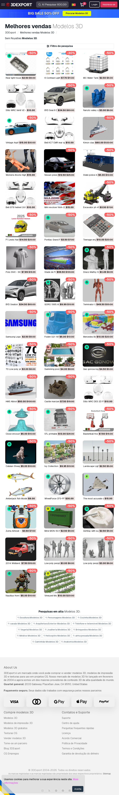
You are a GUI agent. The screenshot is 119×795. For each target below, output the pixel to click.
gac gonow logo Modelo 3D (97, 369)
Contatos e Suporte (76, 712)
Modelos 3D (10, 718)
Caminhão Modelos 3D (45, 641)
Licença (66, 733)
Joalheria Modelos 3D (58, 629)
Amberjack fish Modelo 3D (19, 498)
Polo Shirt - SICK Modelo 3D (20, 272)
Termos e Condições (73, 748)
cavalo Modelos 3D (19, 623)
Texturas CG (10, 733)
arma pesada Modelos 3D (87, 635)
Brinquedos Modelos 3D (87, 629)
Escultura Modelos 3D (30, 617)
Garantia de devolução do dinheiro (80, 753)
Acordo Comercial (72, 738)
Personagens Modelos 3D (60, 617)
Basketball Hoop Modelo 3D (97, 433)
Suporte (66, 718)
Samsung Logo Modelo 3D (19, 336)
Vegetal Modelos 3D (30, 629)
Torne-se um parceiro (15, 743)
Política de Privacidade (74, 743)
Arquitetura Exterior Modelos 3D (51, 623)
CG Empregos (11, 753)
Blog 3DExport (12, 748)
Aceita (77, 789)
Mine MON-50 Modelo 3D (57, 530)
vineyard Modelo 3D (54, 595)
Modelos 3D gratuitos (15, 728)
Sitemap (107, 773)
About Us (10, 667)
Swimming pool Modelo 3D (57, 369)
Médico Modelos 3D (28, 635)
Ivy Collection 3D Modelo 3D (58, 466)
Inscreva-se (109, 4)
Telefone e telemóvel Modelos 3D (92, 623)
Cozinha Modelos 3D (90, 617)
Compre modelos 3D (18, 712)
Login (94, 4)
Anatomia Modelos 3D (74, 641)
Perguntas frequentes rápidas (78, 728)
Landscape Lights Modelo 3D (97, 466)
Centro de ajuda (70, 723)
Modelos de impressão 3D (18, 723)
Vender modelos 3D (15, 738)
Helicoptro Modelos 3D (56, 635)
